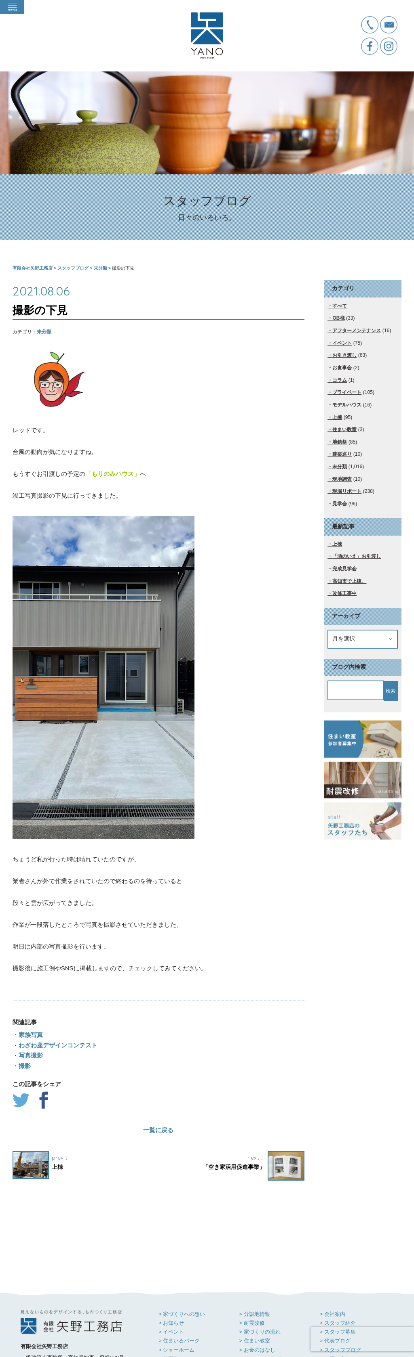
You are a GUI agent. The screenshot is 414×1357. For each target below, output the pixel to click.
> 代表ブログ (334, 1280)
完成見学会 (344, 569)
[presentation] (362, 1339)
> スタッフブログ (340, 1289)
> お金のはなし (257, 1289)
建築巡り (342, 454)
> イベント (171, 1271)
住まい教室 (344, 429)
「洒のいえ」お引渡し (356, 556)
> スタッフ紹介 (337, 1262)
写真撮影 (31, 1055)
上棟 (337, 417)
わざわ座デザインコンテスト (58, 1045)
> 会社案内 (332, 1253)
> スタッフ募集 (337, 1271)
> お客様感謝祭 (257, 1307)
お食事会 (342, 368)
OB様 (338, 318)
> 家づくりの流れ (259, 1271)
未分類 (44, 332)
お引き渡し (344, 355)
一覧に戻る (158, 1130)
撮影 (25, 1065)
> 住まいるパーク (179, 1280)
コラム (339, 380)
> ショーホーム (176, 1289)
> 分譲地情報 (254, 1253)
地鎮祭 (339, 442)
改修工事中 (344, 593)
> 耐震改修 (251, 1262)
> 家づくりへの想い (181, 1253)
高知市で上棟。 (349, 581)
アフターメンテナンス (356, 330)
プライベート (346, 392)
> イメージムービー (262, 1298)
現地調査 (342, 479)
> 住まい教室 (254, 1280)
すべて (339, 306)
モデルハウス (346, 405)
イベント (342, 343)
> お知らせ (171, 1262)
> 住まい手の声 (176, 1307)
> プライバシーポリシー (347, 1307)
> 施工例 (168, 1298)
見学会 (339, 504)
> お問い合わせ (337, 1298)
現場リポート (346, 491)
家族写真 (31, 1034)
